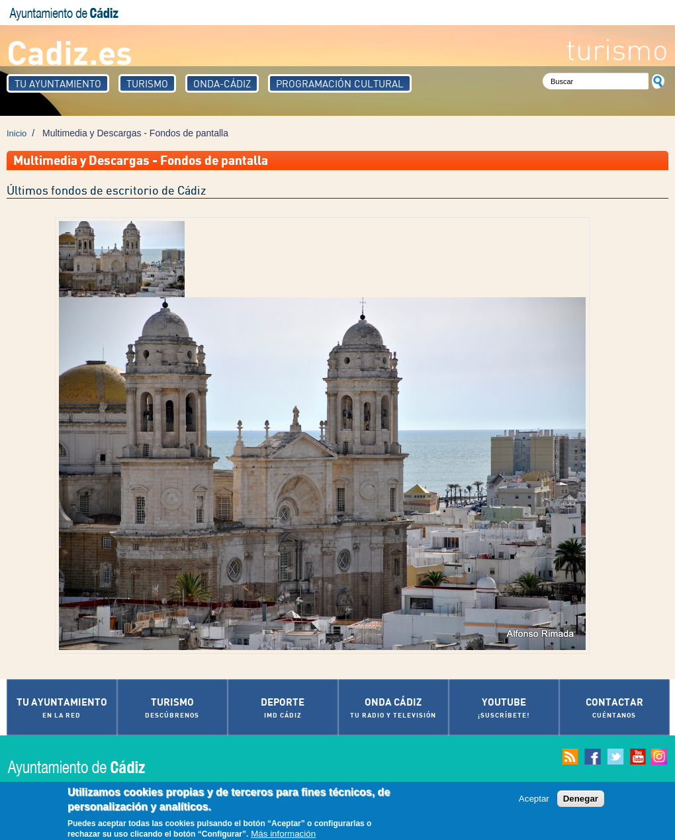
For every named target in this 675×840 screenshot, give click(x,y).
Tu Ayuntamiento (58, 83)
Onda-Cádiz (222, 83)
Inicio (16, 133)
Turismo (147, 83)
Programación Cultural (340, 83)
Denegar (580, 801)
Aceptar (534, 801)
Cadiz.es (69, 51)
